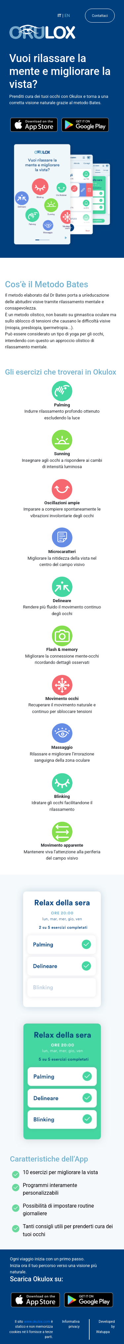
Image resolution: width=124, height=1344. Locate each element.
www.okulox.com (37, 1321)
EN (67, 15)
